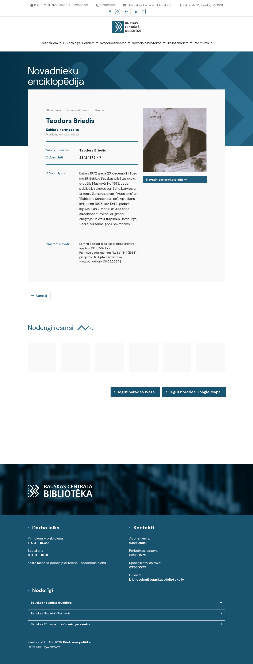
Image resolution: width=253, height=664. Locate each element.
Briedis (99, 110)
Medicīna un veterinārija (62, 134)
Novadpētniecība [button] (113, 43)
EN (127, 11)
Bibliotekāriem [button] (178, 43)
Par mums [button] (202, 43)
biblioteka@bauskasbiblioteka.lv (147, 5)
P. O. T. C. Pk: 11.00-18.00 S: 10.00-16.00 (59, 5)
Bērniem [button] (88, 43)
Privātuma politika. (77, 642)
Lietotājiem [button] (50, 43)
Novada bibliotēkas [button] (147, 43)
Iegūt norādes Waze (136, 392)
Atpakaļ (39, 296)
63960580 (105, 5)
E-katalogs (71, 43)
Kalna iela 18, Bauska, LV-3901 (201, 5)
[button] (136, 11)
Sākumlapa (53, 110)
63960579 (137, 555)
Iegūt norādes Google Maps (195, 393)
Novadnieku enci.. (78, 110)
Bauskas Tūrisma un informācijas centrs (60, 624)
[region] (126, 425)
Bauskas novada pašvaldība (51, 602)
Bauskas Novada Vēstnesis (50, 613)
